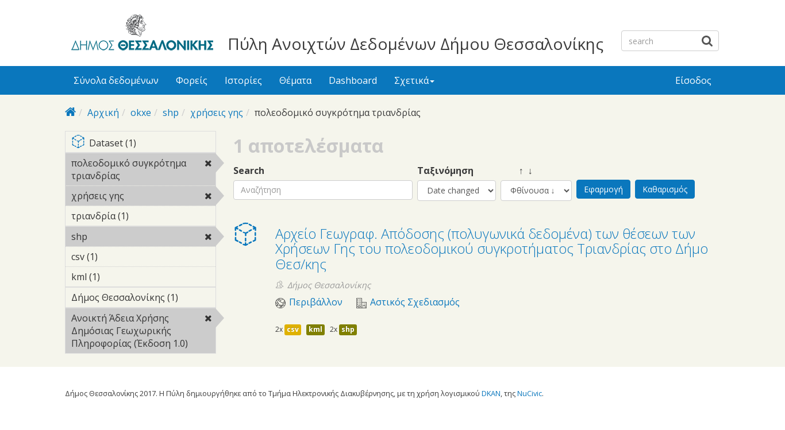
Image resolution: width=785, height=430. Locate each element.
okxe (140, 112)
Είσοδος (693, 80)
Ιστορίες (243, 80)
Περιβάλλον (316, 302)
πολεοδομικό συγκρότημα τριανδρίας (143, 171)
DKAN (491, 393)
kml (315, 329)
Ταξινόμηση (445, 171)
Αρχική (103, 112)
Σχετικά (414, 80)
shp (171, 112)
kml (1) (117, 276)
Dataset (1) (143, 144)
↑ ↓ (517, 171)
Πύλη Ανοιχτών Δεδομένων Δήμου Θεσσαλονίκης (415, 43)
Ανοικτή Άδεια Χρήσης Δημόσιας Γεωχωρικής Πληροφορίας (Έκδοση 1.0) (143, 332)
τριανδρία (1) (143, 218)
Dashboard (353, 80)
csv (293, 329)
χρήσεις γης (216, 112)
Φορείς (191, 80)
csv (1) (115, 256)
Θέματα (295, 80)
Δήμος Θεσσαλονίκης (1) (143, 299)
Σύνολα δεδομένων (116, 80)
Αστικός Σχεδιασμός (415, 302)
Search (248, 171)
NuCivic (529, 393)
